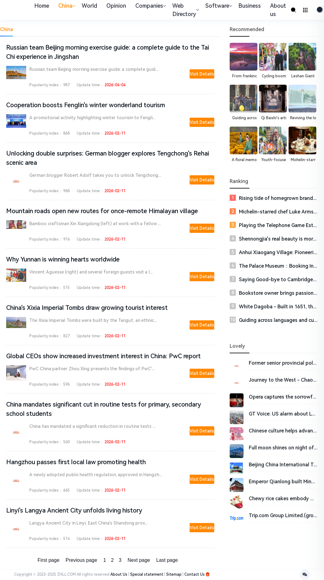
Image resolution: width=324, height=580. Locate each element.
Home (41, 5)
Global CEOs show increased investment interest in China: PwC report (103, 356)
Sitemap (174, 574)
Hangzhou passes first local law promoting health (76, 462)
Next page (139, 560)
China (66, 5)
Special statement (146, 574)
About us (278, 9)
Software (218, 5)
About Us (118, 574)
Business (249, 5)
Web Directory (185, 9)
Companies (150, 5)
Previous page (81, 560)
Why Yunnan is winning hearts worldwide (63, 259)
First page (48, 560)
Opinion (116, 5)
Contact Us (194, 574)
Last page (167, 560)
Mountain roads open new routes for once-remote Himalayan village (102, 211)
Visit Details (202, 73)
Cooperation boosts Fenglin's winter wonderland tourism (85, 105)
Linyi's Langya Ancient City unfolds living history (74, 510)
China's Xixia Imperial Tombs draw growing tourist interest (87, 307)
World (89, 5)
